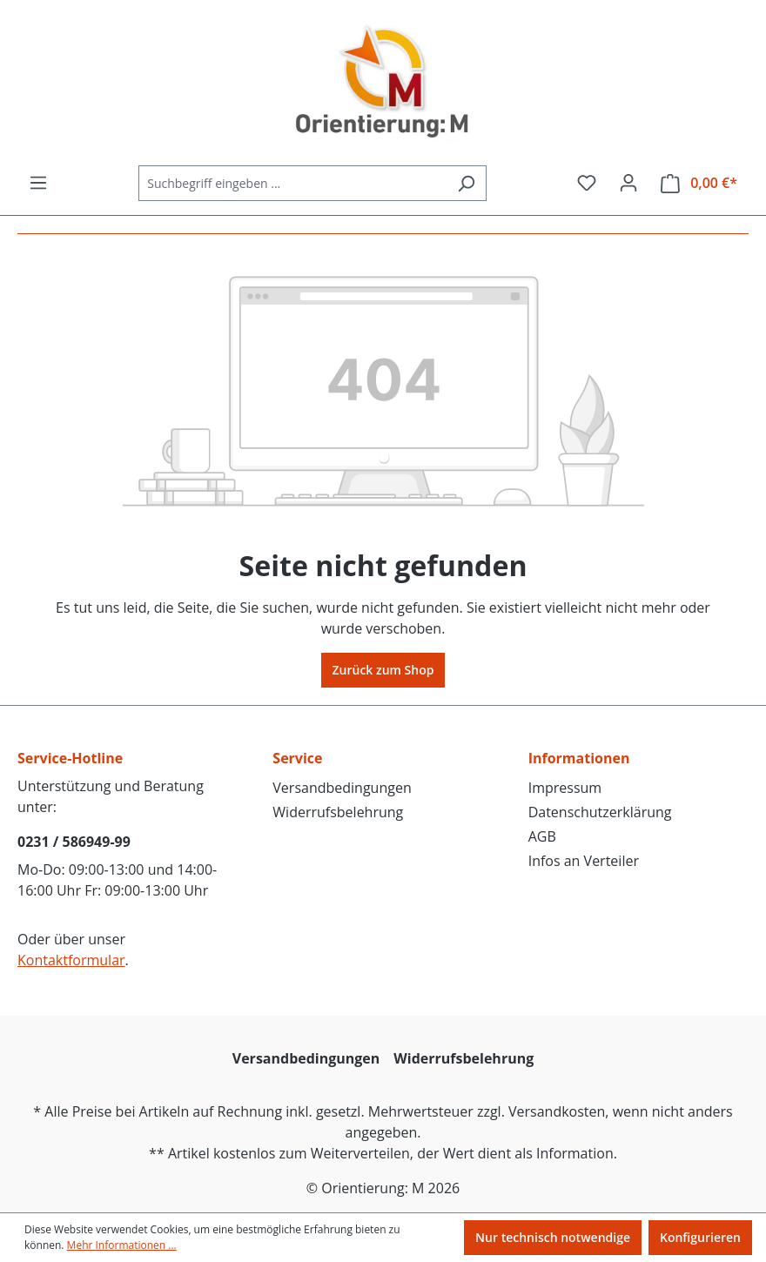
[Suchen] (466, 183)
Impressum (564, 787)
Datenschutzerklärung (600, 812)
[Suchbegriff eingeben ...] (292, 183)
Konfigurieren (700, 1237)
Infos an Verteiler (583, 860)
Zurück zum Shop (383, 669)
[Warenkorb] (699, 183)
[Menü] (38, 182)
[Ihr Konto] (628, 182)
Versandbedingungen (341, 787)
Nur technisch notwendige (552, 1237)
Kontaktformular (71, 960)
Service (297, 758)
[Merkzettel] (587, 182)
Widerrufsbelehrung (337, 812)
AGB (542, 836)
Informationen (579, 758)
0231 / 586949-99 (74, 841)
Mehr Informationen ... (122, 1245)
